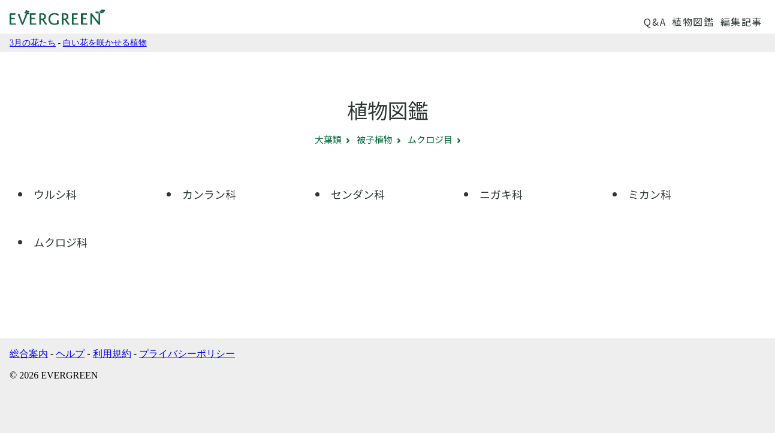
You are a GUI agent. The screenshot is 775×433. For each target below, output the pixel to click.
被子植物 (375, 139)
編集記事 (741, 21)
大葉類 (328, 139)
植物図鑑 (693, 21)
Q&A (655, 21)
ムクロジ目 (430, 139)
